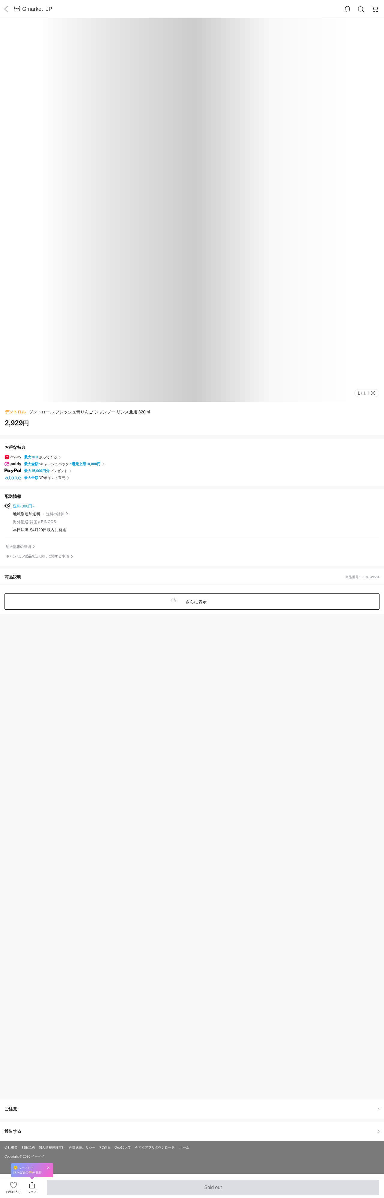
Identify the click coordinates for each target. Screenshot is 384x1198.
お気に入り (13, 1192)
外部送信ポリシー (82, 1147)
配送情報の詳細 (18, 547)
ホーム (184, 1147)
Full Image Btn (373, 393)
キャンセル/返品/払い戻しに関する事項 (37, 556)
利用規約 (28, 1147)
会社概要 (11, 1147)
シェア (32, 1192)
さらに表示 (195, 601)
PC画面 (104, 1147)
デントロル (15, 412)
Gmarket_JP (37, 9)
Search (361, 9)
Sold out (213, 1190)
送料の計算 (55, 514)
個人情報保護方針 (52, 1147)
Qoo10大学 (123, 1147)
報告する (192, 1131)
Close (48, 1168)
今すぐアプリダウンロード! (155, 1147)
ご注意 (192, 1109)
